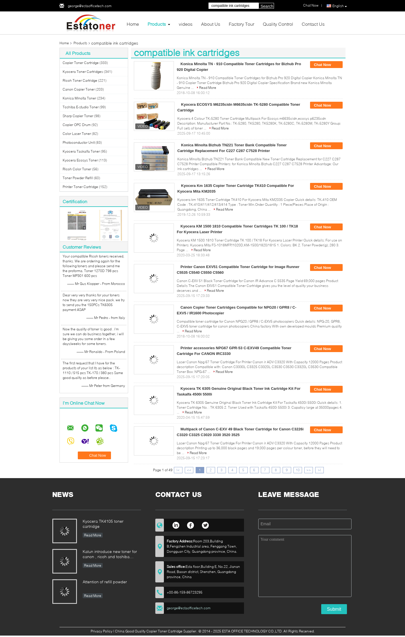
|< (178, 470)
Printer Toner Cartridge (80, 187)
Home (133, 24)
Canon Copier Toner (79, 89)
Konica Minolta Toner (79, 98)
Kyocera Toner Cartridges (83, 71)
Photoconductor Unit (79, 142)
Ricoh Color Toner (77, 169)
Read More (207, 87)
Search (267, 6)
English (339, 6)
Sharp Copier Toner (78, 116)
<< (189, 470)
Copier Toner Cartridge (81, 63)
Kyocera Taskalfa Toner (81, 151)
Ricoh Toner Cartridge (80, 80)
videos (185, 24)
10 (298, 470)
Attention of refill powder (105, 581)
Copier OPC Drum (77, 125)
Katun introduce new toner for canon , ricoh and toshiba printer (110, 554)
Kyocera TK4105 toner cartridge (103, 524)
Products (157, 24)
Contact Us (313, 24)
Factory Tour (241, 24)
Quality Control (278, 24)
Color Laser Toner (77, 133)
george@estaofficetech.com (90, 6)
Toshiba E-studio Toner (81, 107)
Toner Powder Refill (78, 178)
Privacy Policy (101, 631)
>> (308, 470)
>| (319, 470)
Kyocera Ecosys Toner (80, 160)
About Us (210, 24)
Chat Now (326, 65)
